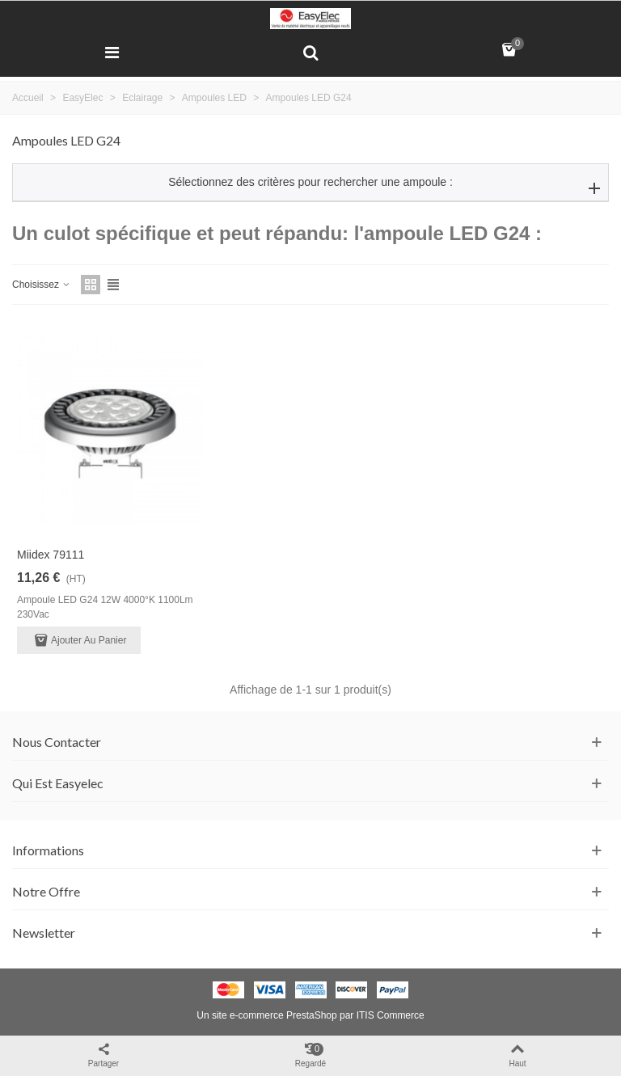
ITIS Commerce (391, 1015)
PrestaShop (311, 1015)
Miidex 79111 (50, 554)
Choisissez (41, 284)
